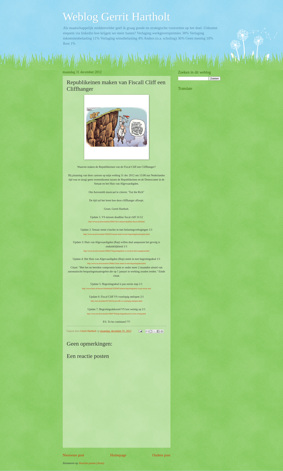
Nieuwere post (73, 455)
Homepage (118, 455)
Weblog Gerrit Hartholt (116, 16)
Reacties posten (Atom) (91, 463)
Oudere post (161, 455)
